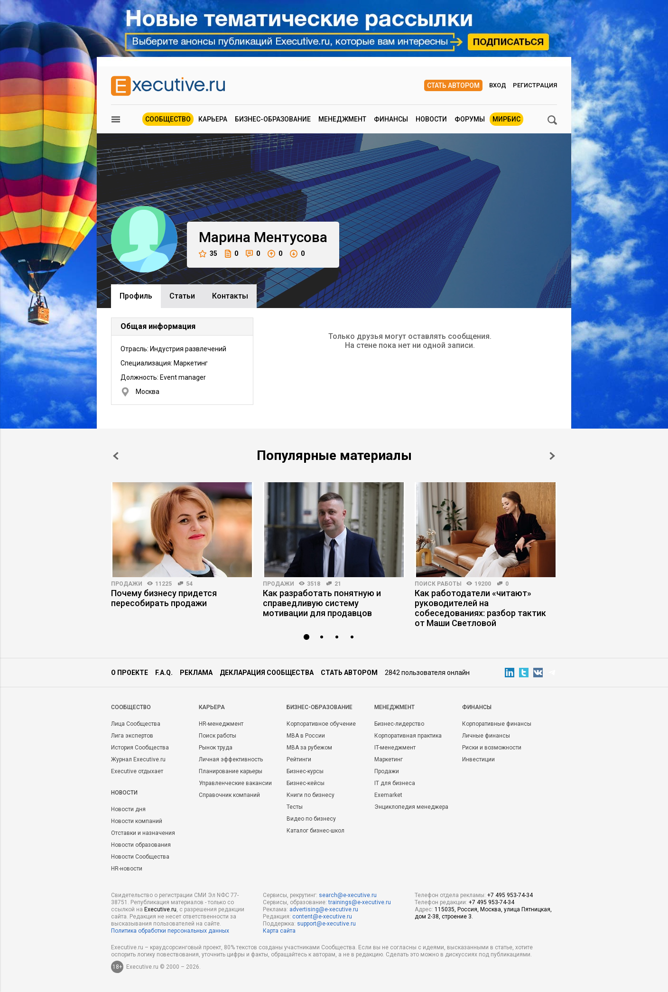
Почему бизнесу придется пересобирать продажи (164, 598)
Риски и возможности (491, 747)
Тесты (295, 807)
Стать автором (453, 85)
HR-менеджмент (221, 724)
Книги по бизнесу (310, 795)
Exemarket (388, 795)
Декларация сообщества (267, 672)
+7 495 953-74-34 (510, 895)
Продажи (126, 583)
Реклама (196, 672)
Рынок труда (215, 747)
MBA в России (306, 735)
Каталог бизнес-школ (315, 830)
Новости (431, 119)
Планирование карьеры (230, 771)
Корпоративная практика (408, 735)
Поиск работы (438, 583)
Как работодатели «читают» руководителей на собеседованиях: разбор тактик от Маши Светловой (480, 608)
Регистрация (535, 85)
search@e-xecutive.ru (348, 895)
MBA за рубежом (309, 747)
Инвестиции (478, 759)
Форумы (470, 119)
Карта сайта (279, 930)
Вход (497, 85)
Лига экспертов (132, 735)
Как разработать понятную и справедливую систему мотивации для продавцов (322, 603)
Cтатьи (182, 295)
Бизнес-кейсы (306, 783)
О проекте (129, 672)
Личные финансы (486, 735)
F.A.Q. (164, 672)
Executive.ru (160, 909)
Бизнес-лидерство (399, 724)
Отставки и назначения (143, 833)
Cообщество (131, 707)
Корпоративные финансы (496, 724)
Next (552, 455)
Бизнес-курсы (305, 771)
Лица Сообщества (135, 724)
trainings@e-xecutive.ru (359, 902)
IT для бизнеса (394, 783)
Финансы (391, 119)
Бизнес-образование (273, 119)
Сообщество (168, 119)
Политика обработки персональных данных (170, 930)
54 (189, 583)
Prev (116, 455)
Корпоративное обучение (321, 724)
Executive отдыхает (137, 771)
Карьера (212, 119)
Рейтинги (299, 759)
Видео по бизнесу (311, 818)
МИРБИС (506, 119)
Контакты (230, 295)
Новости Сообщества (140, 856)
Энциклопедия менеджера (411, 807)
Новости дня (128, 809)
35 (208, 253)
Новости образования (141, 845)
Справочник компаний (229, 795)
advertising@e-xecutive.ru (323, 909)
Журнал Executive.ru (138, 759)
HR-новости (126, 868)
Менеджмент (342, 119)
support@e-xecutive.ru (326, 923)
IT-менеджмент (395, 747)
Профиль (136, 295)
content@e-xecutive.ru (322, 916)
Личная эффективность (231, 759)
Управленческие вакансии (235, 783)
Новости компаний (136, 821)
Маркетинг (388, 759)
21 (337, 583)
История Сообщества (140, 747)
